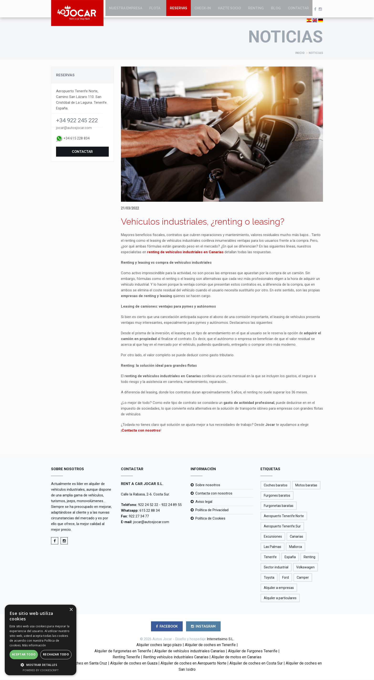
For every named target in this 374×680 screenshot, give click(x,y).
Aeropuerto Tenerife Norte (284, 516)
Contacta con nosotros (141, 431)
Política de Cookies (210, 519)
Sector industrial (276, 568)
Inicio (300, 53)
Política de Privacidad (212, 510)
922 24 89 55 (171, 505)
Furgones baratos (277, 496)
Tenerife (270, 557)
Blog (276, 9)
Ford (285, 578)
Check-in (202, 9)
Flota (154, 9)
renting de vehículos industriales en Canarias (185, 252)
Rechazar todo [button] (56, 654)
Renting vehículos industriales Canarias (175, 657)
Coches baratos (275, 486)
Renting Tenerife (126, 657)
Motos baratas (306, 486)
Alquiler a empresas (279, 588)
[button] (41, 664)
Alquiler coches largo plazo (159, 645)
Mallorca (295, 547)
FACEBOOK (167, 627)
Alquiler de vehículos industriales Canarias (189, 651)
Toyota (269, 578)
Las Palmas (272, 547)
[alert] (40, 640)
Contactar (298, 9)
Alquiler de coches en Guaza (133, 663)
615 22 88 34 (150, 511)
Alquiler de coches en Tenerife (210, 645)
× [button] (71, 610)
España (290, 557)
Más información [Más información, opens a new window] (34, 645)
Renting (256, 9)
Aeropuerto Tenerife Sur (282, 527)
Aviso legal (203, 502)
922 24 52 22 (148, 505)
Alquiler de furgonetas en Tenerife (122, 651)
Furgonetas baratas (278, 506)
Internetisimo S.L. (220, 639)
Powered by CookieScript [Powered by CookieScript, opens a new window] (41, 670)
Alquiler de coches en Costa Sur (256, 663)
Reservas (178, 9)
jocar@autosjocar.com (74, 128)
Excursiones (273, 537)
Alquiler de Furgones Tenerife (252, 651)
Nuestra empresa (125, 9)
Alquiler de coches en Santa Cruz (79, 663)
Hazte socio (229, 9)
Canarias (296, 537)
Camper (303, 578)
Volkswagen (305, 568)
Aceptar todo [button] (24, 654)
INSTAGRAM (203, 627)
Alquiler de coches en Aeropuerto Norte (193, 663)
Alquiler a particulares (280, 598)
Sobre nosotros (207, 485)
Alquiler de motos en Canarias (236, 657)
